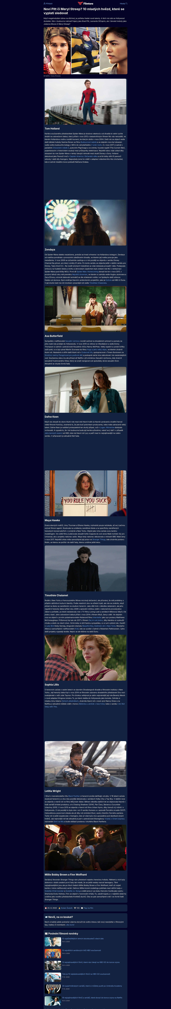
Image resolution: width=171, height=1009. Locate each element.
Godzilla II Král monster (54, 891)
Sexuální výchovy (72, 341)
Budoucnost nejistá (89, 142)
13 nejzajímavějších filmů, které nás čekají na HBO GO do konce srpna (91, 962)
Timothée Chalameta (97, 283)
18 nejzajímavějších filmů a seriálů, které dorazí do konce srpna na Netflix (92, 998)
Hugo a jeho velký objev (97, 349)
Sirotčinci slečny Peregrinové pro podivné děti (64, 355)
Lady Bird (50, 626)
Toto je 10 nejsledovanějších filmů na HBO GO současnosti (86, 974)
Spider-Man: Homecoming (87, 272)
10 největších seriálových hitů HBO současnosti (81, 950)
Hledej (123, 4)
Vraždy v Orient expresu (115, 819)
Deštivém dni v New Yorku (105, 626)
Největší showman (79, 274)
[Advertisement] (27, 33)
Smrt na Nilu (59, 821)
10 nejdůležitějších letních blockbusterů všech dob (83, 939)
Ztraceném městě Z (61, 148)
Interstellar (97, 617)
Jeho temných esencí (53, 433)
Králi (77, 629)
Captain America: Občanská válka (83, 156)
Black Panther (74, 796)
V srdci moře (96, 145)
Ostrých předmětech (70, 701)
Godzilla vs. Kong (73, 891)
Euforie (109, 280)
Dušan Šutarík (66, 908)
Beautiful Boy (87, 626)
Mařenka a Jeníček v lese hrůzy (92, 704)
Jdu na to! (70, 925)
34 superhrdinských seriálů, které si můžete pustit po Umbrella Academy (92, 986)
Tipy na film (88, 908)
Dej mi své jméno (96, 620)
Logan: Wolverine (107, 427)
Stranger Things (99, 539)
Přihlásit (48, 4)
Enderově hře (87, 352)
